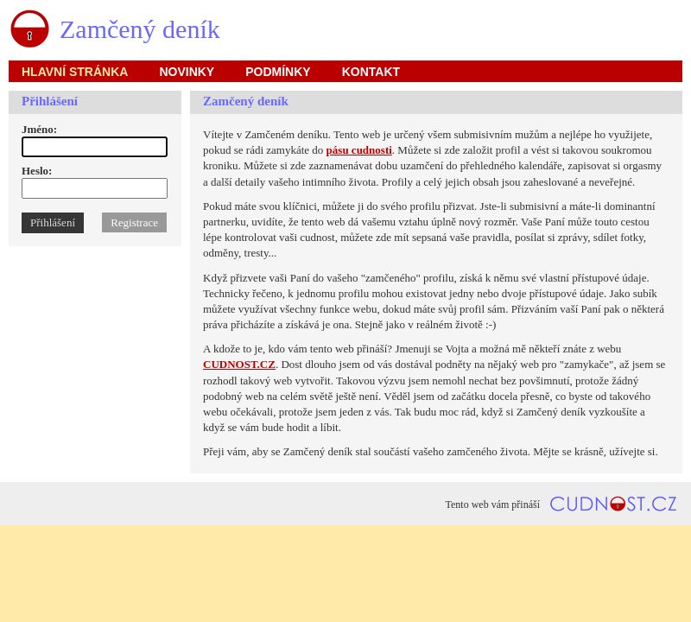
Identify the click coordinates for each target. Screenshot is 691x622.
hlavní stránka (75, 72)
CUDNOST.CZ (239, 364)
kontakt (371, 72)
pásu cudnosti (359, 149)
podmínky (277, 72)
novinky (186, 72)
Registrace (134, 222)
